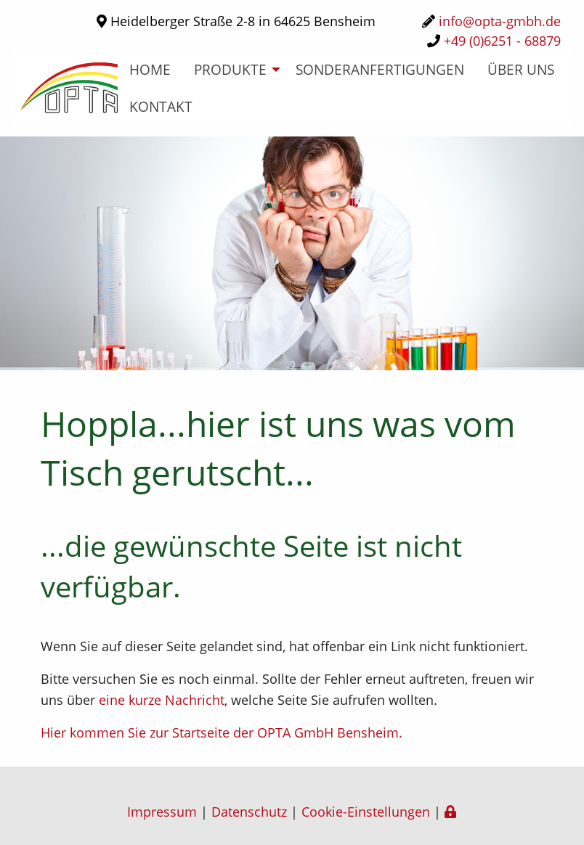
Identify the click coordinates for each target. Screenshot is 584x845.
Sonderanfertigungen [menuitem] (380, 69)
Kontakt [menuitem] (160, 106)
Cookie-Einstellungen (365, 811)
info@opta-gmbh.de (500, 21)
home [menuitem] (150, 69)
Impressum (162, 811)
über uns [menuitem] (520, 69)
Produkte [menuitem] (230, 69)
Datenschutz (249, 811)
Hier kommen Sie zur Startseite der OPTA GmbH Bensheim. (221, 732)
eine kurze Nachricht (161, 700)
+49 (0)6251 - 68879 (502, 40)
